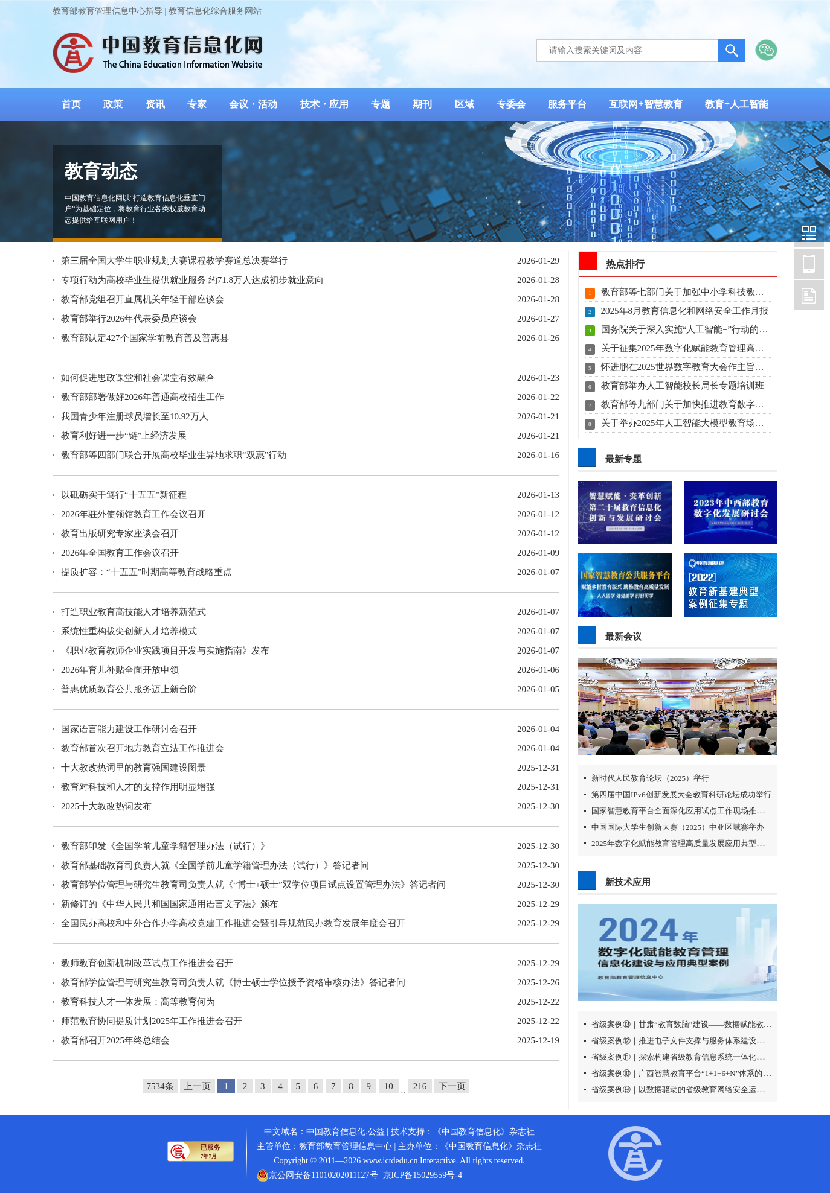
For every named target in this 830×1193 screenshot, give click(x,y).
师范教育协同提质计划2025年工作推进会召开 (151, 1021)
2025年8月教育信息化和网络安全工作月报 (685, 311)
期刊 (422, 104)
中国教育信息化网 (809, 232)
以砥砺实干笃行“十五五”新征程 (124, 495)
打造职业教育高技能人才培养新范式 (133, 612)
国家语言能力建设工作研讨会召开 (129, 729)
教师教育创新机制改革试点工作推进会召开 (147, 963)
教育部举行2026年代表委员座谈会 (129, 318)
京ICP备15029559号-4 (422, 1175)
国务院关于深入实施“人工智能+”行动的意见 (689, 329)
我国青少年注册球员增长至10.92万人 (134, 416)
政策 (113, 104)
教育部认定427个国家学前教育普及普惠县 (145, 338)
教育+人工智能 (736, 104)
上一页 (197, 1086)
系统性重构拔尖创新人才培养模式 (129, 631)
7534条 (160, 1086)
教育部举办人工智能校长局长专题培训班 (682, 385)
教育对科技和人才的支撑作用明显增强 (138, 787)
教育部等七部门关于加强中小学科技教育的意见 (696, 292)
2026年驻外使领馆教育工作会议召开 (133, 514)
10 (388, 1086)
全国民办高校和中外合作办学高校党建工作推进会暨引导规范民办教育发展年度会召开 (233, 923)
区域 (464, 104)
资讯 (155, 104)
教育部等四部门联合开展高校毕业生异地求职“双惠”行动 (173, 455)
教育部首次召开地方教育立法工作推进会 (142, 748)
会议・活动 (253, 104)
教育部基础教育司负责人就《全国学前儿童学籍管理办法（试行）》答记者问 (215, 865)
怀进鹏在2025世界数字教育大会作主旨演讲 (687, 367)
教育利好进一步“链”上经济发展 (124, 436)
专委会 (511, 104)
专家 (197, 104)
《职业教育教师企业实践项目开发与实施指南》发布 (165, 650)
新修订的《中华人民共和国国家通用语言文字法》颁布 (169, 904)
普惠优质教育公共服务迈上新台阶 (129, 689)
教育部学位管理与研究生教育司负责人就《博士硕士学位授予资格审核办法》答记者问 (233, 982)
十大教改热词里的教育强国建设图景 (133, 767)
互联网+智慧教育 (645, 104)
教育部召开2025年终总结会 (115, 1040)
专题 (380, 104)
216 (420, 1086)
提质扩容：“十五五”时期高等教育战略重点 (146, 572)
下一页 (452, 1086)
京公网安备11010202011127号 (323, 1175)
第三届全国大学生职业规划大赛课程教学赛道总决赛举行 (174, 261)
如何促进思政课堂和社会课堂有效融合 (138, 378)
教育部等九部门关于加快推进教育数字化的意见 (696, 404)
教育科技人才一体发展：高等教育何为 (138, 1002)
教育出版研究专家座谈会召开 (120, 533)
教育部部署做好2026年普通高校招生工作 (142, 397)
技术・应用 (324, 104)
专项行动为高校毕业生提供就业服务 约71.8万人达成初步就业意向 (192, 280)
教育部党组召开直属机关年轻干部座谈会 (142, 299)
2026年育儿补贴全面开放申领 (120, 670)
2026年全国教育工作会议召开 (120, 553)
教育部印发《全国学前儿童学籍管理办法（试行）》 (165, 846)
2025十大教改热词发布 (106, 806)
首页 (71, 104)
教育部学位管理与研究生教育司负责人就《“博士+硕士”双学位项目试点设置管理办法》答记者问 (253, 884)
